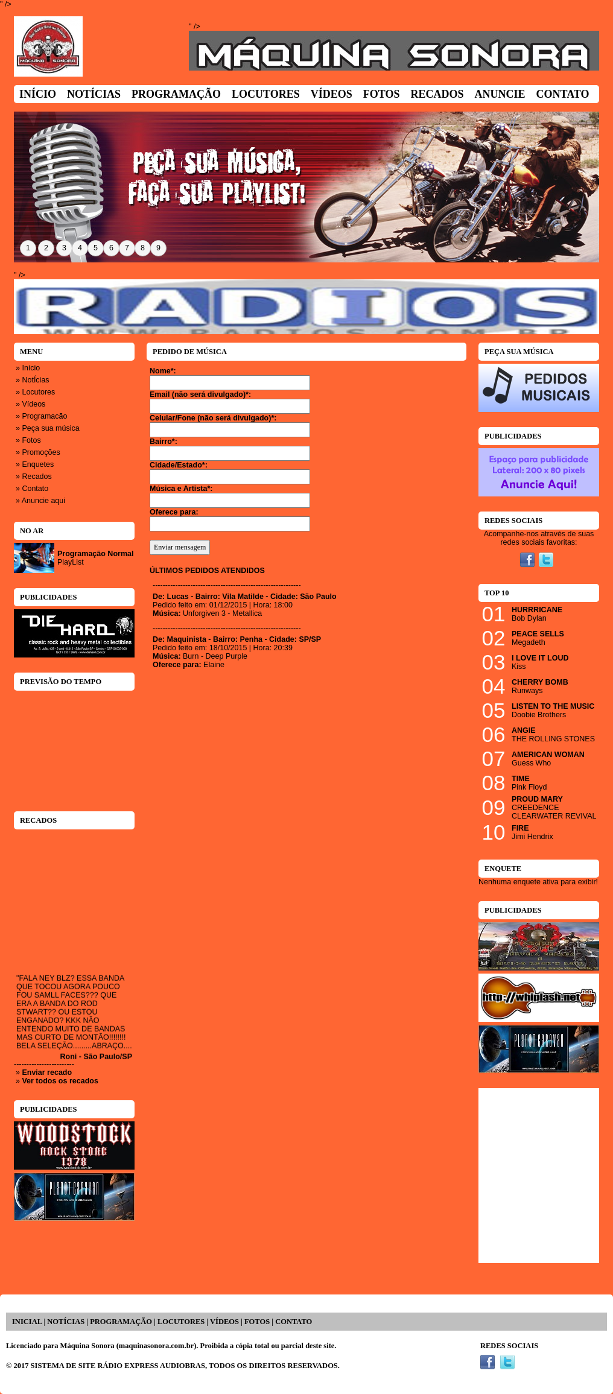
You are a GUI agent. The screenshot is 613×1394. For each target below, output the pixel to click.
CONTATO (293, 1321)
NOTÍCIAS (65, 1321)
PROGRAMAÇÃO (121, 1321)
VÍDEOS (224, 1321)
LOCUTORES (181, 1321)
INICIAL (27, 1321)
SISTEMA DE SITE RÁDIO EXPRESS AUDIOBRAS (118, 1365)
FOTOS (257, 1321)
